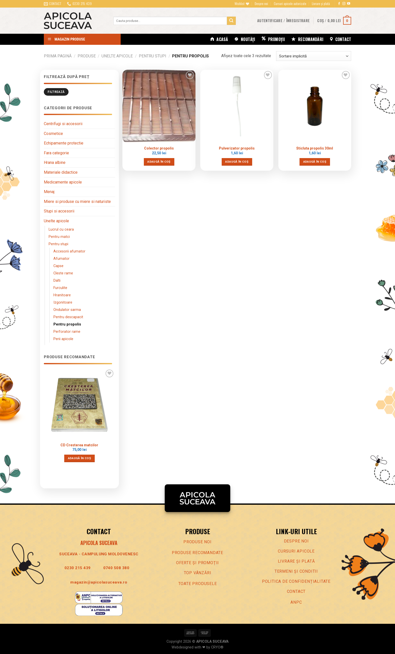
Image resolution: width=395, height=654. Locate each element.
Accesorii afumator (69, 251)
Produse (87, 56)
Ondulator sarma (67, 310)
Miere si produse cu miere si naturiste (77, 201)
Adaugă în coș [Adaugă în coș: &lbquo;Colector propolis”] (159, 161)
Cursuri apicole (296, 551)
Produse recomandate (197, 552)
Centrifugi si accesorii (63, 123)
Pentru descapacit (68, 317)
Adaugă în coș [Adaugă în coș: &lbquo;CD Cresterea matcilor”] (79, 458)
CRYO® (217, 647)
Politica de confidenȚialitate (296, 581)
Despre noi (261, 3)
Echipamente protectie (63, 143)
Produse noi (197, 541)
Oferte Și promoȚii (197, 562)
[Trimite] (231, 21)
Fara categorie (56, 153)
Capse (58, 266)
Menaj (49, 191)
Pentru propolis (67, 324)
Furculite (60, 288)
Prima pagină (58, 56)
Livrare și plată (321, 3)
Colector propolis (159, 148)
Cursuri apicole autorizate (290, 3)
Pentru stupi (152, 56)
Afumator (61, 259)
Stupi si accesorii (59, 211)
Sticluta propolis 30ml (314, 148)
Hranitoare (62, 295)
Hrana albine (54, 162)
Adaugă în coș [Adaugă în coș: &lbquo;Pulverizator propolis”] (236, 161)
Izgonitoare (62, 302)
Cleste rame (63, 273)
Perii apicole (63, 339)
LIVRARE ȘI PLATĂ (296, 561)
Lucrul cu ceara (61, 229)
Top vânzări (197, 572)
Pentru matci (59, 237)
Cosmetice (53, 133)
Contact (296, 591)
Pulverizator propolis (237, 148)
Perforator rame (66, 332)
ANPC (296, 602)
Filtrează (56, 92)
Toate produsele (197, 583)
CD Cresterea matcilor (79, 445)
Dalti (56, 280)
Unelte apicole (117, 56)
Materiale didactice (61, 172)
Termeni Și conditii (296, 571)
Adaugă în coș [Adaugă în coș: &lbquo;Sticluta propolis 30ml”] (314, 161)
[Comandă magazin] (313, 56)
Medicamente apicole (63, 182)
